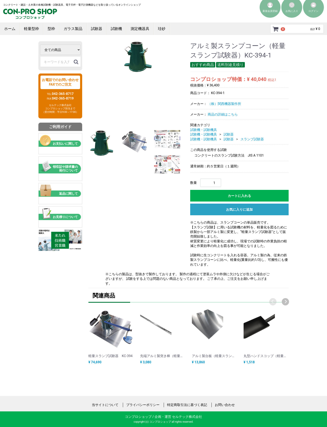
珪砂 (161, 28)
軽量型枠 (31, 28)
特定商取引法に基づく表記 (187, 405)
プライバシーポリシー (143, 405)
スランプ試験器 (252, 139)
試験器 (96, 28)
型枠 (51, 28)
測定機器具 (140, 28)
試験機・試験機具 (203, 130)
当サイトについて (105, 405)
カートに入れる (239, 196)
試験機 (116, 28)
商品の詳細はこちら (223, 114)
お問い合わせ (225, 405)
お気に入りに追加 (239, 210)
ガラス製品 (73, 28)
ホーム (9, 28)
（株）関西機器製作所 (224, 104)
